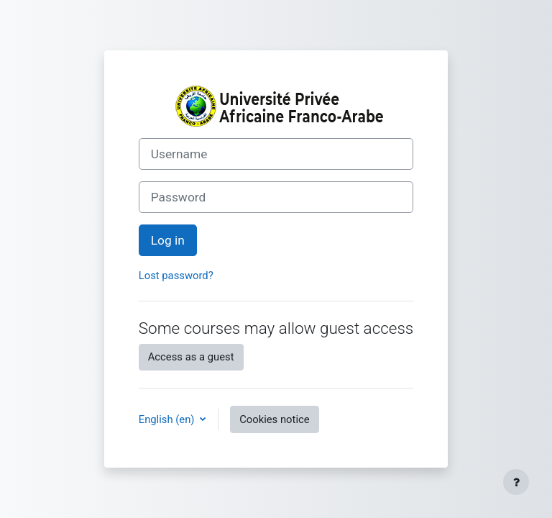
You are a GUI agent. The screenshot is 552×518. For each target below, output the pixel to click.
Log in (168, 240)
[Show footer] (516, 482)
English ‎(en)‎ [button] (168, 419)
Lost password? (176, 275)
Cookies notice (274, 419)
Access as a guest (191, 356)
